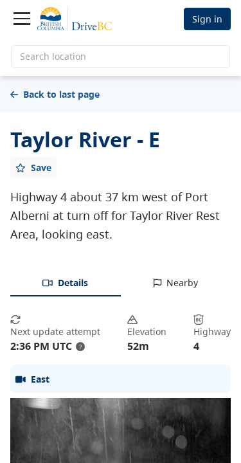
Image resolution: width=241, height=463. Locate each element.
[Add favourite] (33, 167)
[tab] (65, 283)
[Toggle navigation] (21, 18)
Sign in (207, 19)
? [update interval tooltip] (80, 346)
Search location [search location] (53, 56)
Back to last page (55, 94)
